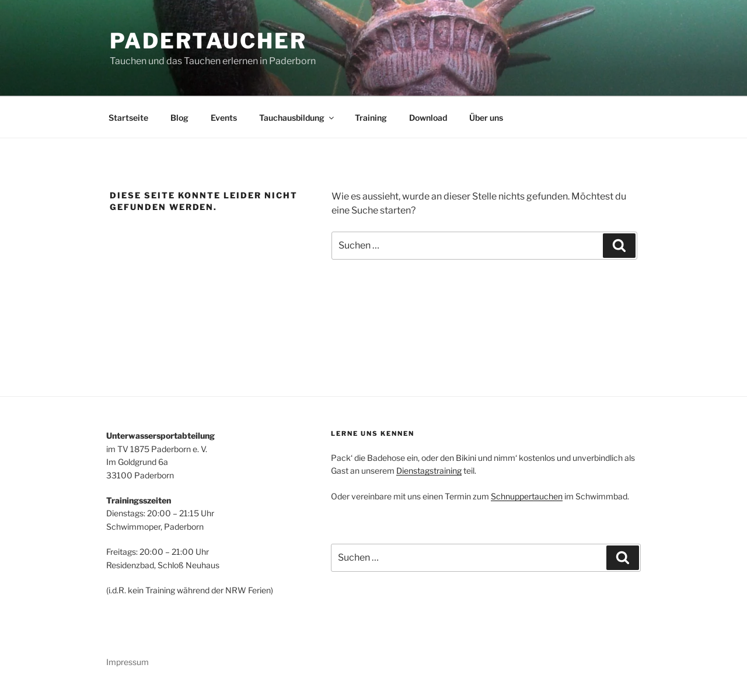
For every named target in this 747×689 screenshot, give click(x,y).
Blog (179, 118)
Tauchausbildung (297, 118)
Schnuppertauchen (527, 496)
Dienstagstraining (429, 470)
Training (371, 118)
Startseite (128, 118)
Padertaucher (208, 41)
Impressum (127, 662)
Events (224, 118)
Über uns (486, 118)
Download (428, 118)
